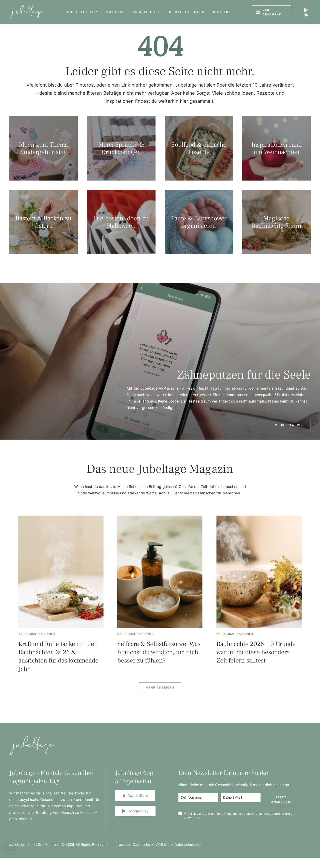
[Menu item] (81, 12)
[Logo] (27, 12)
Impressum (121, 844)
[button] (158, 12)
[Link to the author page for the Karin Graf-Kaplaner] (36, 634)
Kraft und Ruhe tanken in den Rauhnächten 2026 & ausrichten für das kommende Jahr (58, 656)
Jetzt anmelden (281, 800)
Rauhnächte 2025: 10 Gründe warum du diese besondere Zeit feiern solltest (256, 652)
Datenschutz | (144, 844)
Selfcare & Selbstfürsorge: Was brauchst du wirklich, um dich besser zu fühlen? (158, 652)
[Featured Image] (61, 572)
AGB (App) (165, 844)
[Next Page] (160, 687)
